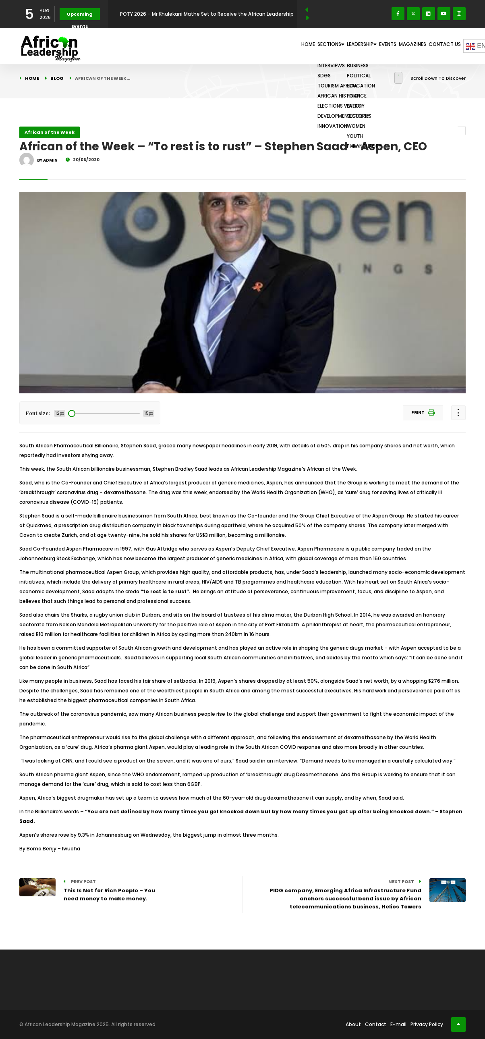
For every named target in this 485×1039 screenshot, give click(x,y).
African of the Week (50, 132)
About (353, 1024)
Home (250, 46)
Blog (57, 78)
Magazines (400, 46)
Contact (375, 1024)
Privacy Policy (426, 1024)
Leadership (328, 46)
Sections (284, 46)
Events (365, 46)
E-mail (398, 1024)
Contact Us (440, 46)
